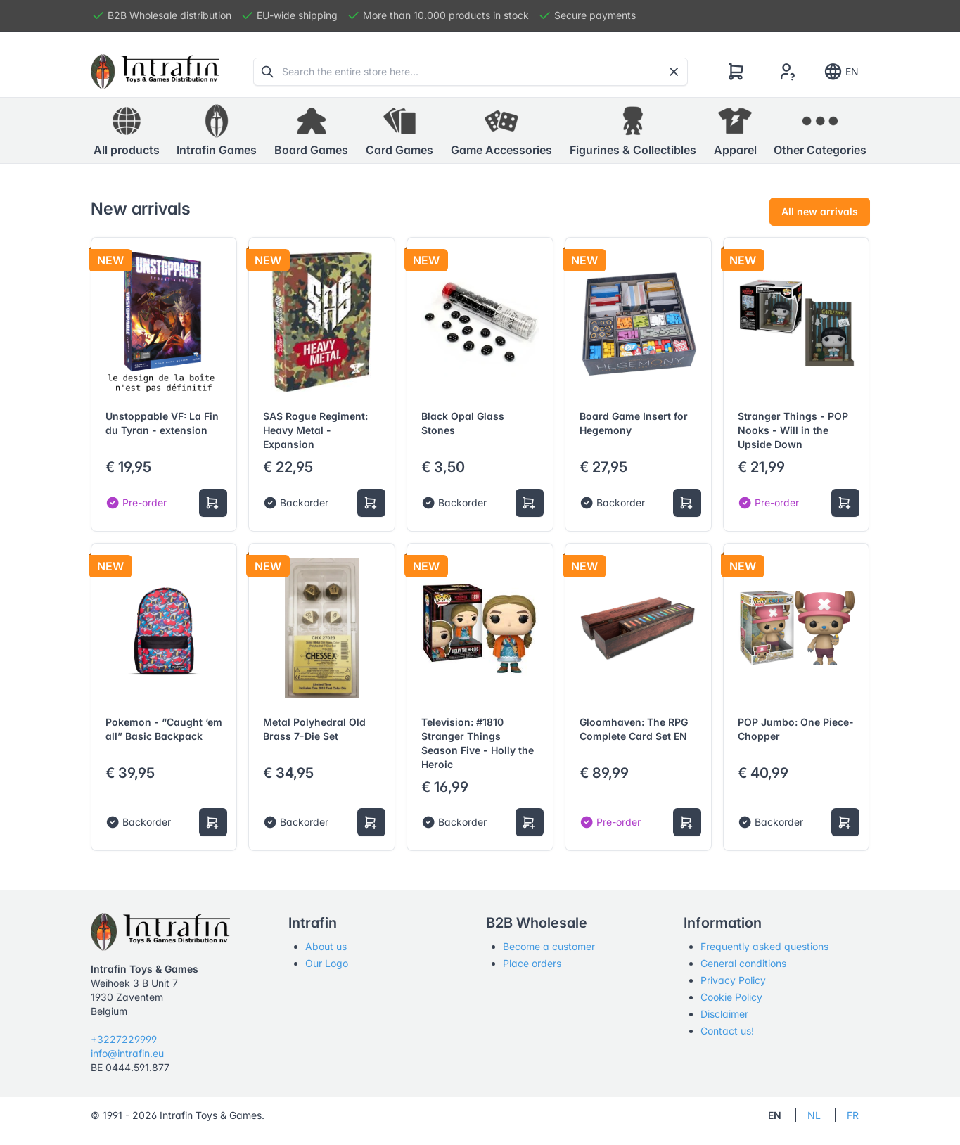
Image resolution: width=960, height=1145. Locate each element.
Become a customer (549, 946)
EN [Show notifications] (841, 72)
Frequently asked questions (764, 946)
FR (853, 1115)
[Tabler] (155, 71)
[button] (216, 131)
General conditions (743, 963)
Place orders (532, 963)
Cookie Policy (731, 997)
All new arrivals (819, 211)
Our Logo (326, 963)
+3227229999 (124, 1039)
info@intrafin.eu (127, 1053)
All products (127, 130)
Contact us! (727, 1031)
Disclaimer (724, 1014)
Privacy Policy (733, 980)
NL (814, 1115)
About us (326, 946)
